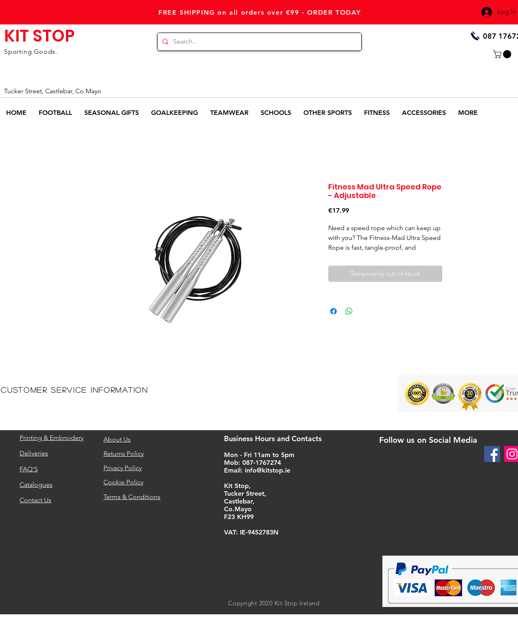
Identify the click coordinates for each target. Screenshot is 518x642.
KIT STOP (39, 35)
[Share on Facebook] (333, 311)
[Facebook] (492, 454)
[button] (503, 54)
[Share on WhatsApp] (349, 311)
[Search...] (258, 42)
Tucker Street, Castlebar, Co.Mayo (52, 91)
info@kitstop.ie (267, 470)
